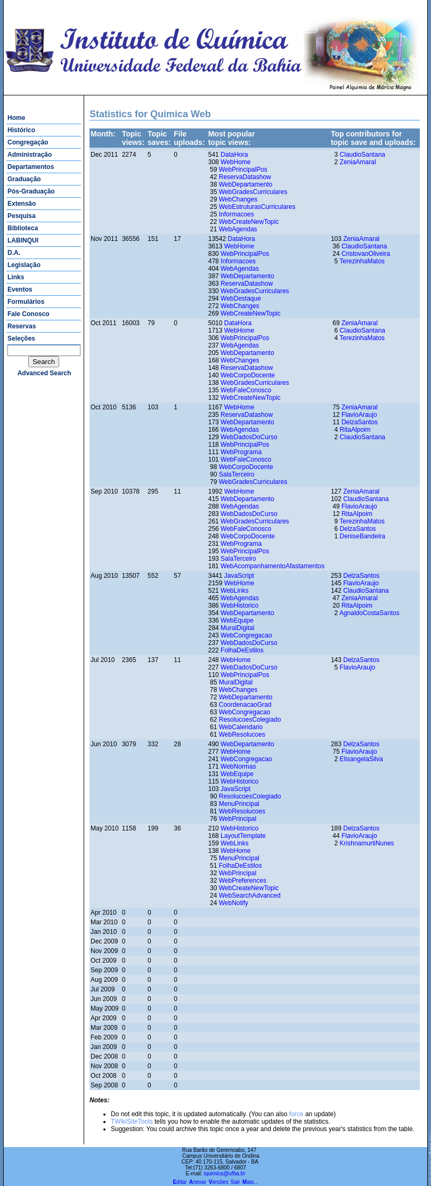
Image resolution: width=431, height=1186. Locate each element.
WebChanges (238, 199)
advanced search (44, 373)
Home (16, 118)
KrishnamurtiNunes (367, 843)
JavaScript (239, 575)
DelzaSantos (359, 422)
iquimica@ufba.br (224, 1173)
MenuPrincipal (239, 804)
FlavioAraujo (359, 414)
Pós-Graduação (31, 191)
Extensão (21, 203)
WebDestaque (241, 298)
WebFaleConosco (246, 390)
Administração (29, 154)
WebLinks (234, 590)
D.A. (13, 252)
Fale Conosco (28, 314)
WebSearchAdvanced (250, 895)
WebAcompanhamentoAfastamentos (272, 566)
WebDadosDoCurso (249, 437)
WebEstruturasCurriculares (257, 207)
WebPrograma (241, 452)
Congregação (27, 142)
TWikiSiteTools (132, 1121)
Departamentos (30, 167)
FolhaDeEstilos (242, 650)
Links (15, 277)
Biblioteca (22, 228)
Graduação (24, 179)
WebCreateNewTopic (249, 221)
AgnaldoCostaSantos (369, 613)
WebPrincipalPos (243, 169)
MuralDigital (237, 628)
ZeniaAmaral (358, 162)
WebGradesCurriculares (253, 192)
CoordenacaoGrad (245, 704)
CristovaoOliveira (365, 253)
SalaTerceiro (237, 474)
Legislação (23, 265)
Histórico (21, 130)
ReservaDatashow (245, 177)
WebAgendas (238, 229)
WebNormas (238, 766)
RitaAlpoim (355, 429)
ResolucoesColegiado (250, 719)
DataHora (234, 154)
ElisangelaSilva (361, 759)
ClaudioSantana (362, 154)
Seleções (21, 338)
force (296, 1114)
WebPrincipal (237, 818)
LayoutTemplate (243, 836)
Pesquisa (21, 216)
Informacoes (236, 214)
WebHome (235, 162)
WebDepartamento (246, 184)
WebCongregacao (246, 635)
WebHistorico (239, 605)
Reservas (21, 326)
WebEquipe (237, 620)
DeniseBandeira (362, 536)
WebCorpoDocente (248, 375)
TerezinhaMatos (362, 261)
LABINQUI (22, 240)
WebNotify (233, 903)
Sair (235, 1182)
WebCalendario (241, 727)
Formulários (25, 301)
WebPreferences (242, 880)
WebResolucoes (242, 734)
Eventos (19, 289)
